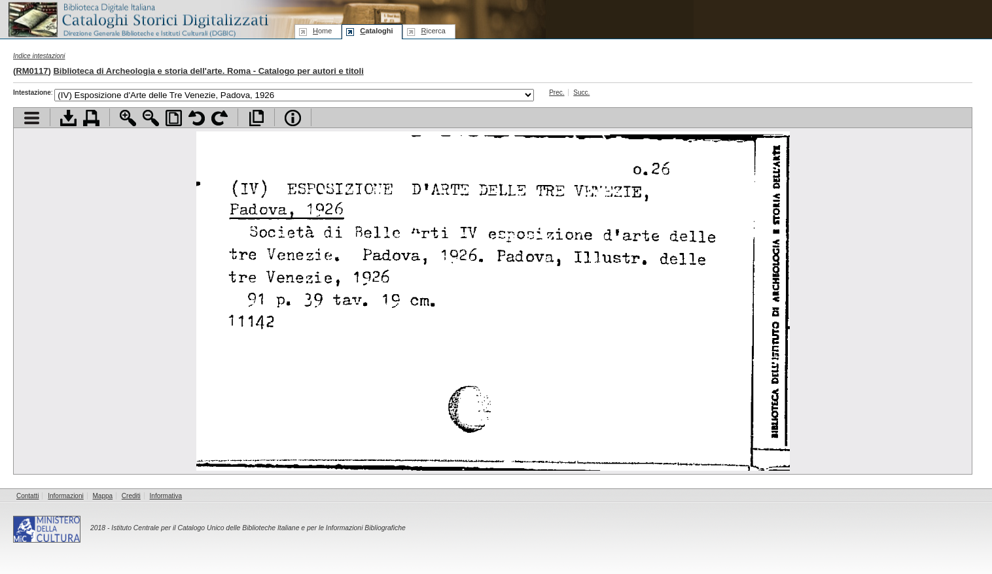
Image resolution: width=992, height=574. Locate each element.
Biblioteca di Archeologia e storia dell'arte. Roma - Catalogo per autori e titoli (208, 71)
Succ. (581, 92)
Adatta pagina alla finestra (174, 118)
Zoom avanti (128, 118)
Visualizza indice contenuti (32, 118)
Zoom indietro (151, 118)
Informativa (166, 495)
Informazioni (65, 495)
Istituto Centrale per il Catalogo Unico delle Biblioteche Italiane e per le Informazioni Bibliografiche (258, 528)
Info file (293, 118)
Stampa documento (91, 118)
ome (322, 31)
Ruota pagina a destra (219, 118)
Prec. (556, 92)
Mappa (103, 495)
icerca (433, 31)
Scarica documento (68, 118)
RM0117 (32, 71)
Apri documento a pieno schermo (256, 118)
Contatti (27, 495)
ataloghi (376, 31)
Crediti (131, 495)
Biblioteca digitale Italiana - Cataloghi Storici (137, 18)
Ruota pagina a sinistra (196, 118)
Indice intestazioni (39, 55)
